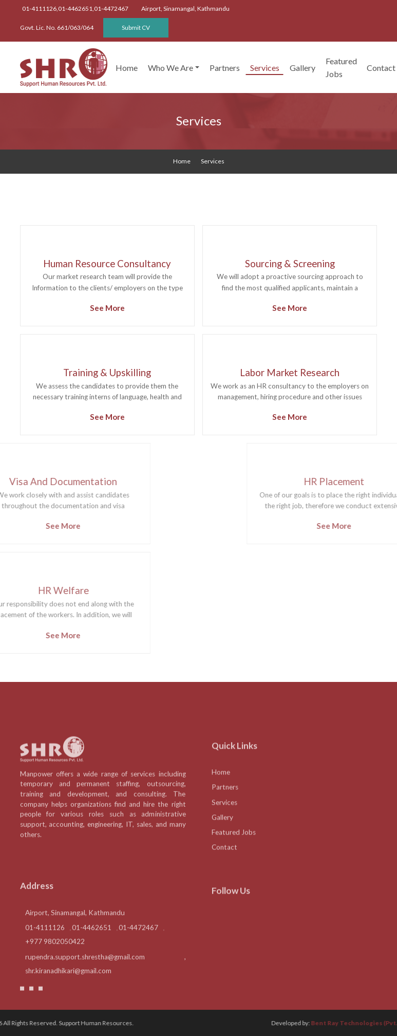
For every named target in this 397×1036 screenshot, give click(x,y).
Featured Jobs (341, 67)
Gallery (302, 67)
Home (127, 67)
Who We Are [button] (170, 67)
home (182, 161)
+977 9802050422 (55, 968)
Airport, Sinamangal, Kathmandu (75, 939)
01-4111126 (45, 954)
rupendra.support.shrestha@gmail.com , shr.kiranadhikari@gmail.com (105, 989)
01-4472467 (138, 954)
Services (264, 67)
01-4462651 (91, 954)
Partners (225, 67)
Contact (224, 875)
